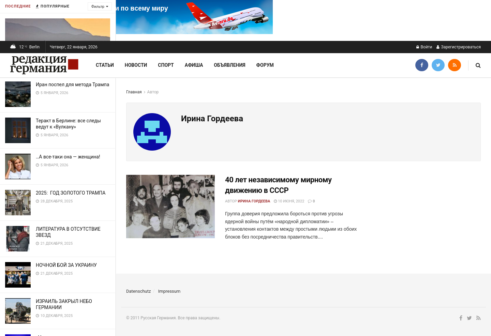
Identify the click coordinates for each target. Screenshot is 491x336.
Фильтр (97, 6)
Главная (134, 92)
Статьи (105, 65)
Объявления (229, 65)
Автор (153, 92)
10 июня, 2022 (289, 201)
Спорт (166, 65)
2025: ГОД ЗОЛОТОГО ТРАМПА (70, 193)
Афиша (194, 65)
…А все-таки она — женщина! (68, 156)
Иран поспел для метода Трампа (72, 84)
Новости (136, 65)
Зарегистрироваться (458, 47)
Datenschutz (138, 291)
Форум (265, 65)
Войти (424, 47)
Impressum (169, 291)
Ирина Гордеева (254, 201)
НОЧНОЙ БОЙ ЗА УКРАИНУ (66, 265)
